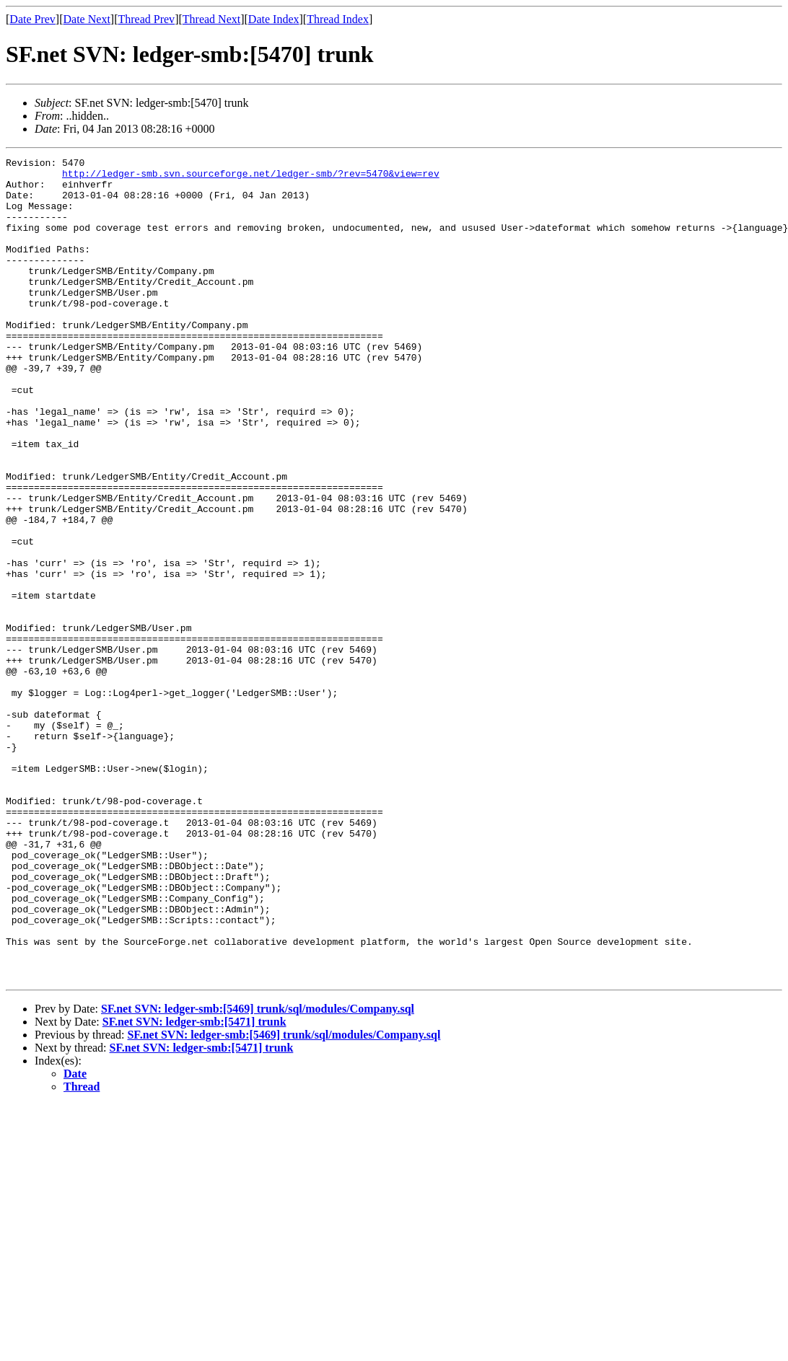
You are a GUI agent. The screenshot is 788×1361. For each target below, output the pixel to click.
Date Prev (32, 19)
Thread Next (211, 19)
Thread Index (338, 19)
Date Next (87, 19)
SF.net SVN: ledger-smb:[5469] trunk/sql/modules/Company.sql (257, 1173)
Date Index (273, 19)
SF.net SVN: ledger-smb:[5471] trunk (194, 1186)
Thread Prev (146, 19)
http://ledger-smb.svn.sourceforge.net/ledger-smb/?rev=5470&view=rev (250, 177)
